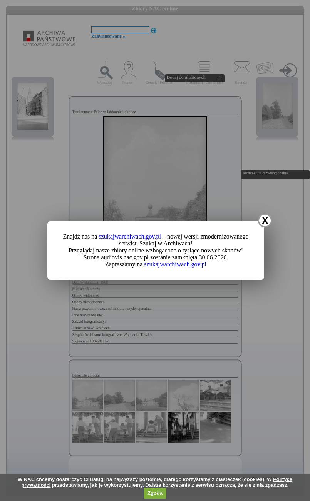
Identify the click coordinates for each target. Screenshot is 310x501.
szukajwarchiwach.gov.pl (130, 236)
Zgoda (155, 493)
